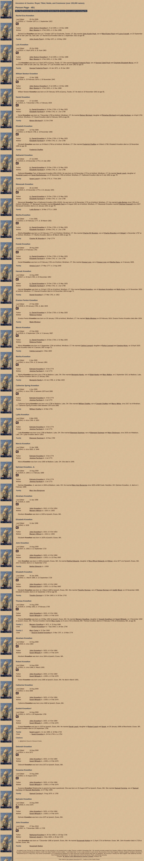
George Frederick (81, 63)
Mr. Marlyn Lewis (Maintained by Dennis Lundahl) (78, 856)
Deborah (35, 557)
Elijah (94, 374)
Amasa (87, 262)
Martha (115, 262)
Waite (91, 318)
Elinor (110, 561)
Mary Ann (79, 485)
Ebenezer (77, 433)
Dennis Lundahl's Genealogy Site (76, 11)
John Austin (89, 34)
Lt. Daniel (37, 109)
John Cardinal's (69, 859)
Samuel (121, 788)
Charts (46, 11)
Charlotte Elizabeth (123, 63)
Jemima (122, 345)
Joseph (102, 404)
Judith (117, 590)
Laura (123, 34)
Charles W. (90, 233)
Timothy (84, 590)
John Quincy (38, 28)
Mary (35, 30)
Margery (35, 510)
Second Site (76, 859)
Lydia (125, 115)
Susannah (83, 840)
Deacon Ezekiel (41, 633)
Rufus (107, 345)
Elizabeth (37, 111)
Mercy (116, 404)
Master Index (38, 11)
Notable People (54, 11)
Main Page (19, 11)
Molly (121, 289)
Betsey (86, 115)
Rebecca (36, 315)
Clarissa (126, 204)
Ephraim (37, 369)
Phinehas (109, 115)
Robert (38, 627)
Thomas (102, 590)
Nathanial (37, 835)
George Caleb (103, 63)
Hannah (33, 790)
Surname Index (28, 11)
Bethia (73, 561)
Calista (87, 345)
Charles (110, 233)
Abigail (123, 233)
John (35, 508)
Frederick (89, 144)
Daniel (86, 289)
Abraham (105, 289)
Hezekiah (22, 175)
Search (62, 11)
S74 (21, 741)
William (84, 404)
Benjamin (78, 374)
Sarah (121, 173)
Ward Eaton (108, 34)
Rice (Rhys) (96, 561)
